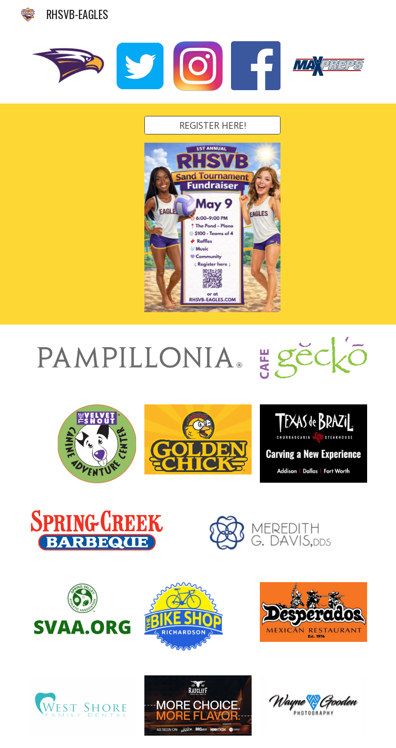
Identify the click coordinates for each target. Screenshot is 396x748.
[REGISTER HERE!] (212, 125)
